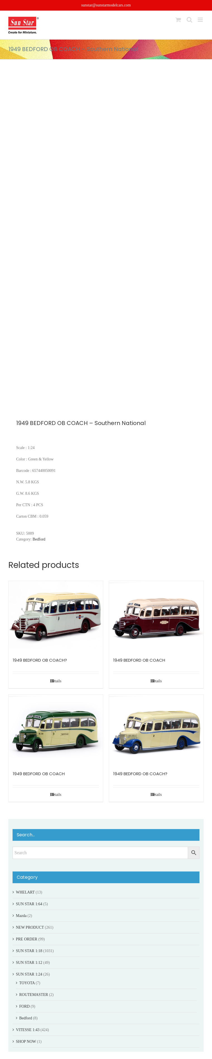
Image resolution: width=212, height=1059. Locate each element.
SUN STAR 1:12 (29, 962)
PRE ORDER (26, 939)
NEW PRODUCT (30, 927)
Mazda (21, 916)
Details (55, 681)
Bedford (39, 539)
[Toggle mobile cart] (178, 20)
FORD (24, 1006)
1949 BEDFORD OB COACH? (40, 660)
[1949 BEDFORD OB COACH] (156, 616)
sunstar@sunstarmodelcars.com (106, 5)
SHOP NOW (26, 1041)
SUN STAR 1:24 (29, 974)
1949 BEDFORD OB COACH (139, 660)
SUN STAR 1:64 (29, 904)
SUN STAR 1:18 (29, 951)
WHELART (25, 892)
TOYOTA (27, 983)
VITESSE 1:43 (27, 1030)
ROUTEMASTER (33, 995)
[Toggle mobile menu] (201, 20)
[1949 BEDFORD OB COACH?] (56, 616)
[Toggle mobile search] (189, 20)
